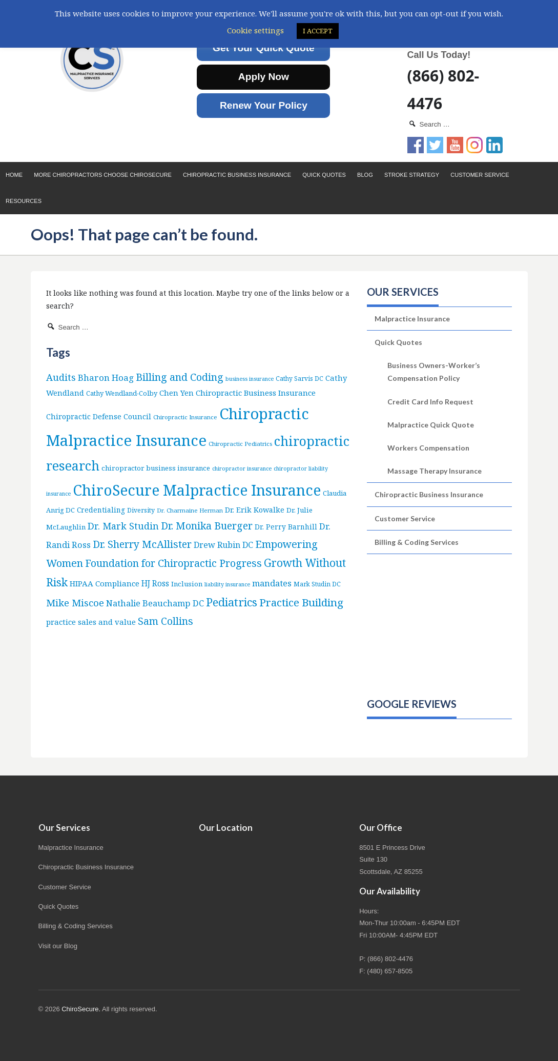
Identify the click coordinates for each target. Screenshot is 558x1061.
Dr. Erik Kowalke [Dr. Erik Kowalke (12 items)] (254, 510)
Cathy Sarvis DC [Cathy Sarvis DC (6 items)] (299, 378)
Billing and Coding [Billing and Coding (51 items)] (179, 377)
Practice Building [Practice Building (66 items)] (301, 602)
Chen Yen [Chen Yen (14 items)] (176, 392)
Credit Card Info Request (430, 401)
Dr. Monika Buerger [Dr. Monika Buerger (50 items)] (207, 526)
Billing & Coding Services (417, 542)
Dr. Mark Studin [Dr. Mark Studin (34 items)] (123, 526)
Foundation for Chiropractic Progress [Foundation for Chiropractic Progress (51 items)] (173, 563)
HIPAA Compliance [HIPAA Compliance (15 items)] (104, 583)
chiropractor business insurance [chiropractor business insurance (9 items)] (155, 468)
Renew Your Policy (263, 105)
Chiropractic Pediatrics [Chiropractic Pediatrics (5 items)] (240, 443)
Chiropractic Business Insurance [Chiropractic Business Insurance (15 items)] (256, 392)
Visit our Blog (57, 946)
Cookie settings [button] (255, 30)
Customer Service (479, 175)
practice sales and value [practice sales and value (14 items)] (91, 622)
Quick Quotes (324, 175)
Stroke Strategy (411, 175)
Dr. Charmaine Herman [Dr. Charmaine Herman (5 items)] (190, 510)
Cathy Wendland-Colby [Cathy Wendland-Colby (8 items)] (121, 393)
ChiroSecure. (80, 1009)
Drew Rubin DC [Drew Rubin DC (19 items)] (223, 544)
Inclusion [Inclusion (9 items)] (186, 583)
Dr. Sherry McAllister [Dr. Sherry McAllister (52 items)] (142, 544)
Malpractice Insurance (412, 318)
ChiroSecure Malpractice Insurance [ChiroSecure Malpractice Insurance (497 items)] (197, 490)
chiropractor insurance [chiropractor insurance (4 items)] (242, 468)
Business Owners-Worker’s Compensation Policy (433, 371)
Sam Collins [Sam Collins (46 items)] (165, 621)
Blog (365, 175)
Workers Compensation (428, 447)
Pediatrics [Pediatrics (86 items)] (231, 602)
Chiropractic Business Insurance (237, 175)
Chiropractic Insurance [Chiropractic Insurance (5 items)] (185, 417)
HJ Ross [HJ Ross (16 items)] (155, 583)
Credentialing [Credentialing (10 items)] (101, 510)
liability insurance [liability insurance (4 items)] (227, 584)
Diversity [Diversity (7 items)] (141, 510)
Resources (24, 201)
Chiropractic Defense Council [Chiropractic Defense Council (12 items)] (98, 416)
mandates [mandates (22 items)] (272, 583)
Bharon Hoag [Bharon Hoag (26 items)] (106, 377)
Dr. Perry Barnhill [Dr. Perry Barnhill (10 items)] (286, 527)
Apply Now (263, 76)
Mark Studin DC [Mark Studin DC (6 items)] (317, 584)
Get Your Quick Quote (264, 48)
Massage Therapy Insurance (434, 470)
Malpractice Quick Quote (430, 424)
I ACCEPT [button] (318, 30)
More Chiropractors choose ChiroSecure (103, 175)
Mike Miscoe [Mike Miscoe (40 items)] (75, 602)
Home (14, 175)
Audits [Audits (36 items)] (61, 377)
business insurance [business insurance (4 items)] (249, 378)
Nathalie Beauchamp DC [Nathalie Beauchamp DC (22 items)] (155, 603)
